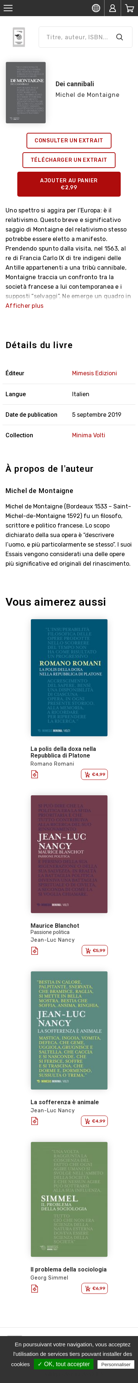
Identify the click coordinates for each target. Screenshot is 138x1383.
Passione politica (50, 932)
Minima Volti (88, 435)
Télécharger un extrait (69, 160)
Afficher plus (24, 305)
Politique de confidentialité (73, 1374)
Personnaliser (116, 1364)
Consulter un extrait (69, 141)
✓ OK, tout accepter (64, 1364)
